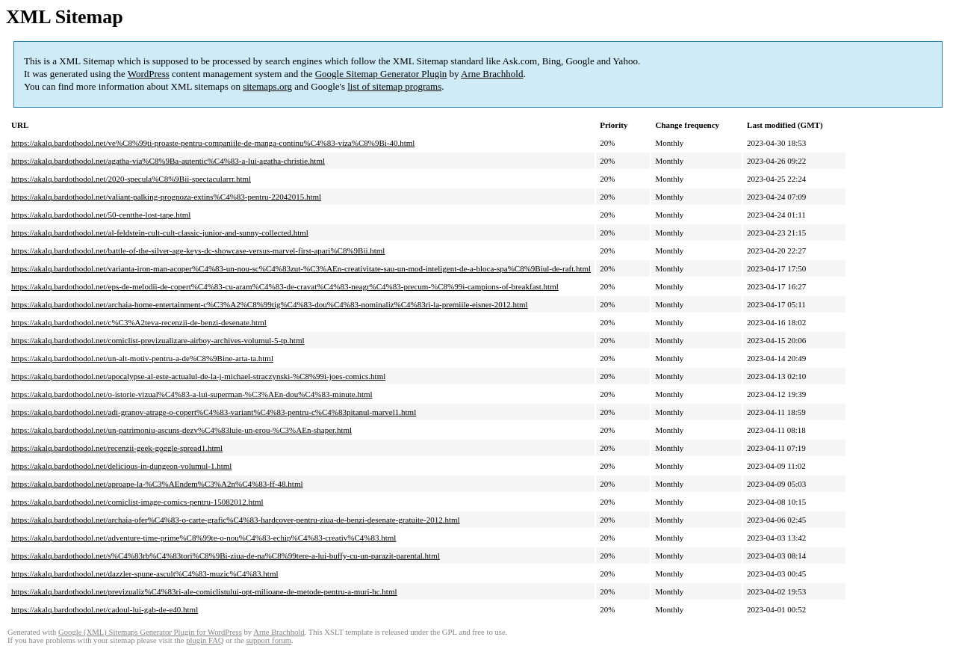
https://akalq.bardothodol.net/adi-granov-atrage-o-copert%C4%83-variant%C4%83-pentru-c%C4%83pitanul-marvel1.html (213, 412)
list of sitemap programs (394, 86)
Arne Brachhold (492, 73)
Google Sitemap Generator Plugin (381, 73)
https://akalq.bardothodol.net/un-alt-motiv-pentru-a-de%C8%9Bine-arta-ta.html (142, 358)
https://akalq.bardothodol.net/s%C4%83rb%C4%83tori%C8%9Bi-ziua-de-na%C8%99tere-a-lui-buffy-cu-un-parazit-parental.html (225, 555)
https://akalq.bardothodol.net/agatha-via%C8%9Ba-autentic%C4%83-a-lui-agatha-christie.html (168, 160)
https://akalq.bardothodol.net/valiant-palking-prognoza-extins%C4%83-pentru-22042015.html (166, 196)
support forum (268, 640)
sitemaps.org (267, 86)
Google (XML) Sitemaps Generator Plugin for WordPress (150, 632)
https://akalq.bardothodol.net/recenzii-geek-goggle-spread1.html (117, 447)
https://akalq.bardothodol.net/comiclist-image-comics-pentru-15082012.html (137, 501)
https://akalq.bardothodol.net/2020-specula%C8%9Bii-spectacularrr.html (131, 178)
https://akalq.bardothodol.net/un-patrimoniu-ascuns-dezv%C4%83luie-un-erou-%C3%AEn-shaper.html (181, 429)
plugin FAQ (204, 640)
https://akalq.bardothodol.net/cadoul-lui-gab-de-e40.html (104, 609)
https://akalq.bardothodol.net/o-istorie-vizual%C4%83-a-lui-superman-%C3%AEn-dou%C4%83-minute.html (192, 394)
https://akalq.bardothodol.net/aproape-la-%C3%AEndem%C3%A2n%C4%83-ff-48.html (157, 483)
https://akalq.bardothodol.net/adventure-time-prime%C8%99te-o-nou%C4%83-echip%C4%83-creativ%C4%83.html (203, 537)
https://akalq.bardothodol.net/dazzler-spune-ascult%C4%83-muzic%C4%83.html (145, 573)
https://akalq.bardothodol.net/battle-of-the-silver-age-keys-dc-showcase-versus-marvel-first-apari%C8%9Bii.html (198, 250)
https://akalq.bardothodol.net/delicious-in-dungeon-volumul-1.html (121, 465)
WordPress (149, 73)
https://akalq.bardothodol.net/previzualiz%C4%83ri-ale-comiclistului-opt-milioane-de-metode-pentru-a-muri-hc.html (204, 591)
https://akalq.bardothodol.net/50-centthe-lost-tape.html (100, 214)
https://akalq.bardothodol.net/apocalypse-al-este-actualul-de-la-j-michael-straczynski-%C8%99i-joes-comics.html (198, 376)
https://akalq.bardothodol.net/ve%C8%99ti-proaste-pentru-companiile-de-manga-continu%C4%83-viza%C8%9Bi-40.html (213, 142)
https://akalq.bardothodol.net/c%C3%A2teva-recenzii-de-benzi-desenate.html (139, 322)
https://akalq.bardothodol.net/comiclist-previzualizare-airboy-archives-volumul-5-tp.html (158, 340)
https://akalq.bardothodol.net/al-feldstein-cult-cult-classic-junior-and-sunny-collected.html (159, 232)
